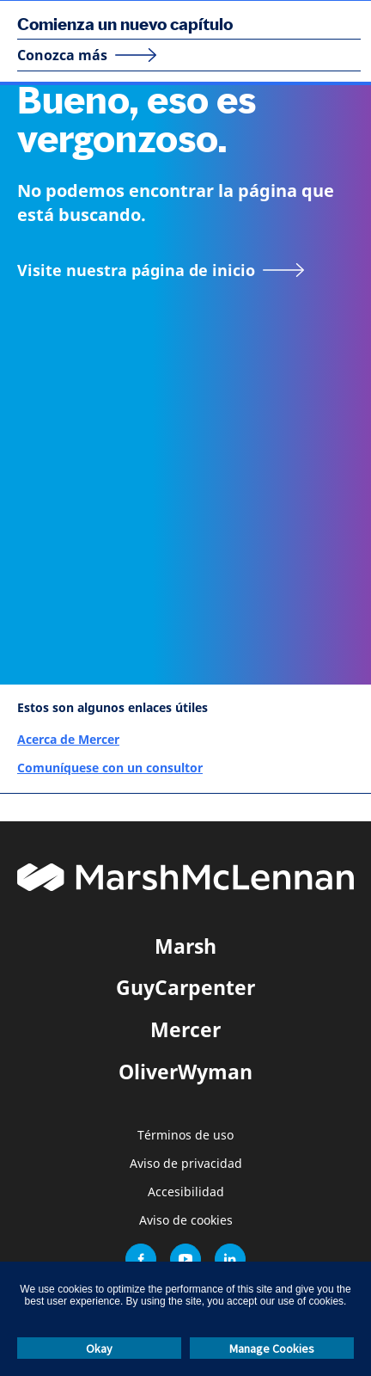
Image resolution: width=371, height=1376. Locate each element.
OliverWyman (185, 1071)
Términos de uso (185, 1136)
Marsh (185, 946)
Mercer (185, 1029)
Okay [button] (99, 1348)
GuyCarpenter (185, 987)
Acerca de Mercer (68, 739)
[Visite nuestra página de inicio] (161, 270)
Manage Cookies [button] (271, 1348)
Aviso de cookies (186, 1221)
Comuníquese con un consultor (110, 767)
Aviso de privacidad (186, 1164)
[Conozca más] (87, 55)
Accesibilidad (186, 1192)
